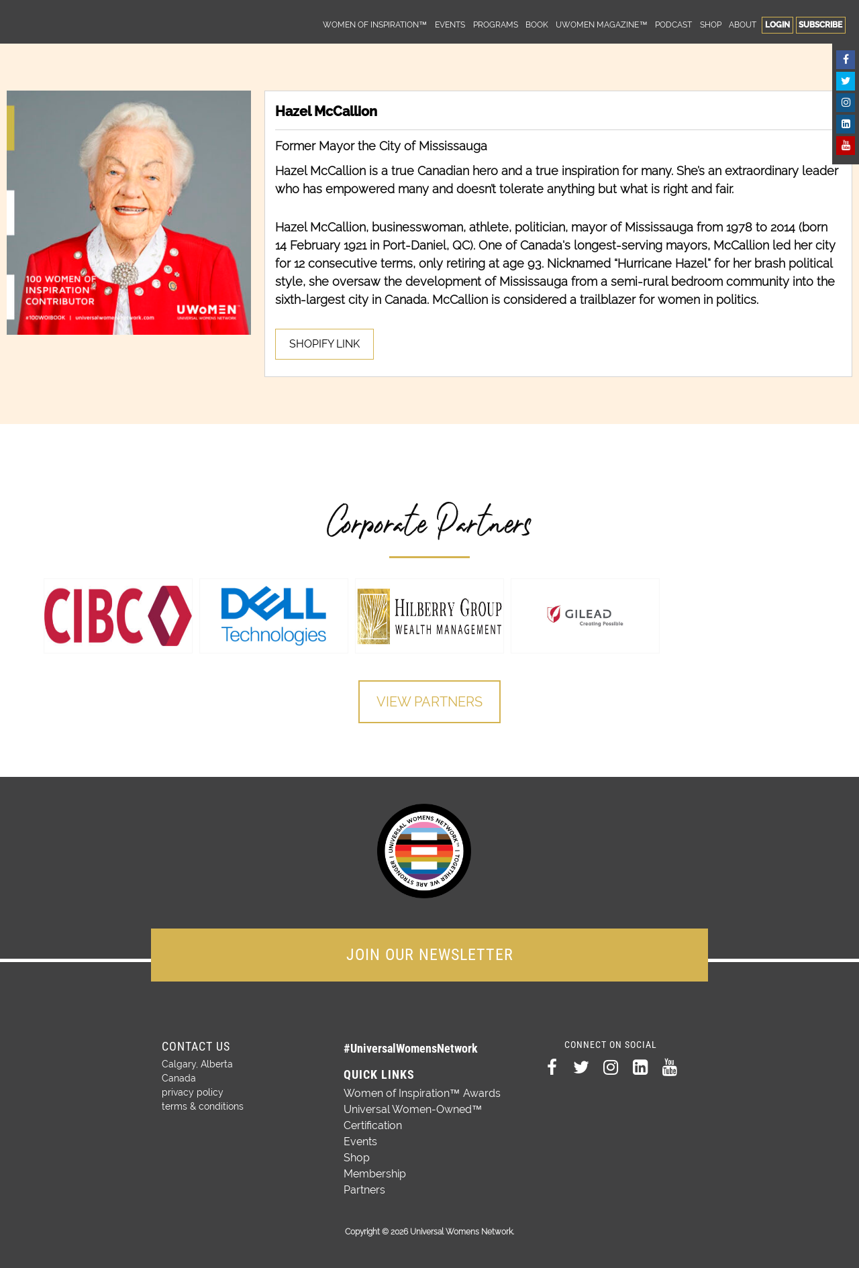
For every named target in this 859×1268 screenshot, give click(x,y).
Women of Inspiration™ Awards (422, 1093)
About (742, 24)
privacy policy (192, 1092)
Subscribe (820, 24)
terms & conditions (203, 1106)
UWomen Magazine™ (601, 24)
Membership (375, 1173)
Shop (710, 24)
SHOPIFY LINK (324, 343)
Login (777, 24)
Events (450, 24)
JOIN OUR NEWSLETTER (429, 954)
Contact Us (196, 1046)
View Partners (429, 702)
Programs (495, 24)
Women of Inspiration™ (375, 24)
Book (536, 24)
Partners (364, 1189)
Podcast (673, 24)
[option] (118, 615)
